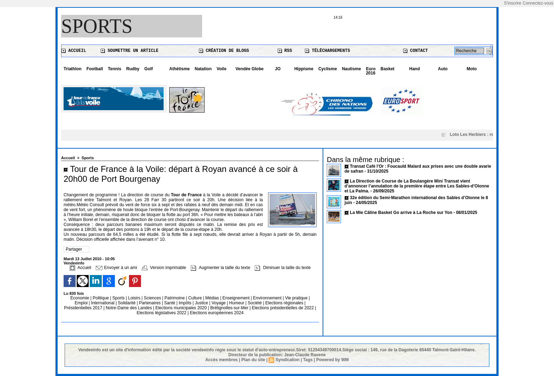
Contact (415, 51)
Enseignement (237, 298)
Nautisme (351, 68)
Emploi (82, 302)
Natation (203, 68)
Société (255, 302)
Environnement (267, 298)
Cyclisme (327, 68)
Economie (80, 298)
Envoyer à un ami (116, 267)
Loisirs (135, 298)
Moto (472, 68)
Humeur (237, 302)
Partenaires (150, 302)
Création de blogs (224, 51)
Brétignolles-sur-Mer (229, 307)
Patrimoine (175, 298)
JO (278, 68)
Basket (387, 68)
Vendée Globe (250, 68)
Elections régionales (285, 302)
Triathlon (73, 68)
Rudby (132, 68)
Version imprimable (164, 267)
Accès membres (221, 359)
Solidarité (127, 302)
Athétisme (179, 68)
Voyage (219, 302)
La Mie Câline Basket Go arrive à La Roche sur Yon (401, 212)
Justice (202, 302)
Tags (308, 359)
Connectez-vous (538, 3)
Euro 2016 (371, 71)
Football (95, 68)
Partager (74, 249)
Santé (170, 302)
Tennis (114, 68)
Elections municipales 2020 (181, 307)
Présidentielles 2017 (83, 307)
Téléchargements (327, 51)
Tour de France (186, 194)
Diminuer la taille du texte (283, 267)
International (103, 302)
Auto (443, 68)
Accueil (73, 51)
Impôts (185, 302)
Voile (221, 68)
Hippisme (303, 68)
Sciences (153, 298)
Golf (148, 68)
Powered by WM (332, 359)
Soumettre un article (129, 51)
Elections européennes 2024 (216, 312)
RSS (285, 51)
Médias (212, 298)
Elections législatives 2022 (162, 312)
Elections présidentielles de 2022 (283, 307)
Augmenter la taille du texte (220, 267)
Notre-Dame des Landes (129, 307)
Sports (96, 26)
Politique (101, 298)
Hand (414, 68)
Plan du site (253, 359)
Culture (195, 298)
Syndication (288, 359)
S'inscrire (512, 3)
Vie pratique (297, 298)
